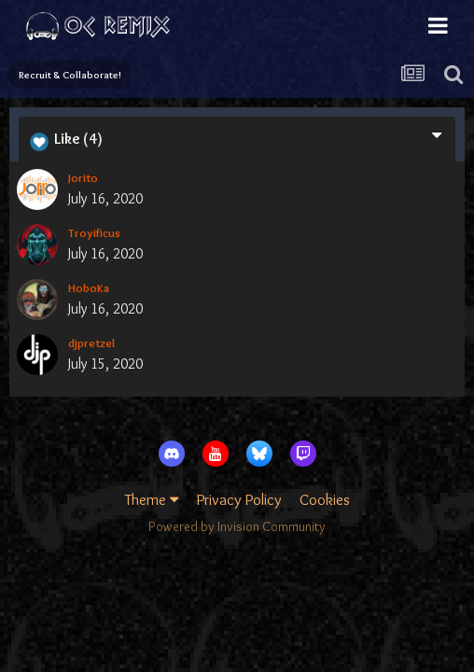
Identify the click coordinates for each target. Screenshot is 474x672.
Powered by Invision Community (237, 526)
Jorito (83, 177)
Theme (152, 499)
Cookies (325, 499)
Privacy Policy (239, 499)
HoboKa (88, 287)
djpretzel (91, 342)
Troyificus (94, 232)
